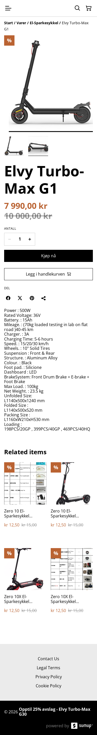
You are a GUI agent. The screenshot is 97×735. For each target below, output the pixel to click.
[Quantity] (20, 239)
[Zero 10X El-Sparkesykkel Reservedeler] (25, 585)
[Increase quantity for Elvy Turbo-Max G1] (30, 239)
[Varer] (21, 22)
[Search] (77, 8)
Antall (10, 228)
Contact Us (48, 659)
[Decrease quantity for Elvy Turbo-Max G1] (9, 239)
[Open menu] (8, 8)
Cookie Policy (48, 686)
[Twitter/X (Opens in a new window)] (20, 298)
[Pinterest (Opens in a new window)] (32, 298)
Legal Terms (48, 668)
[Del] (44, 298)
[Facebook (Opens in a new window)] (8, 298)
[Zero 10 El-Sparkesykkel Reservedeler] (25, 500)
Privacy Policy (48, 677)
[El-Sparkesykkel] (44, 22)
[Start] (8, 22)
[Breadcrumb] (48, 26)
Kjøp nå (48, 256)
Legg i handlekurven (48, 274)
